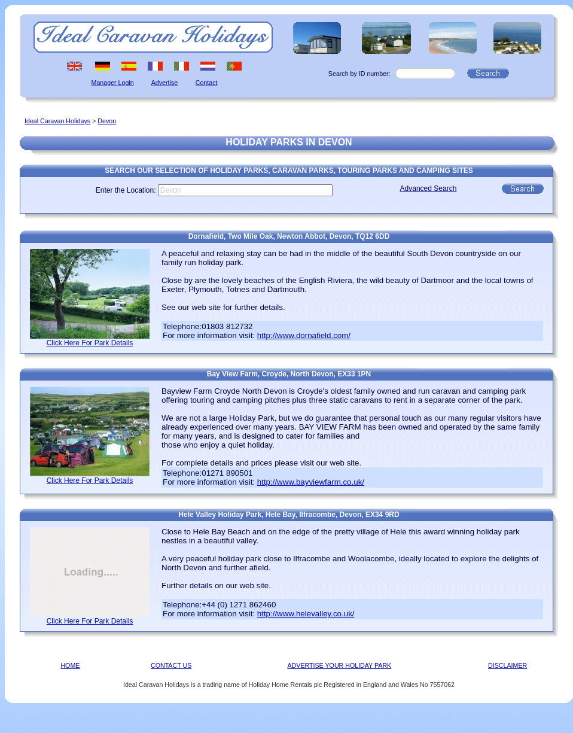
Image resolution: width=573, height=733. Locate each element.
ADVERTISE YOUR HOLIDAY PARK (340, 665)
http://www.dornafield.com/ (303, 335)
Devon (106, 120)
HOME (70, 665)
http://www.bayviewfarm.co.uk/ (310, 481)
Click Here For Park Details (90, 343)
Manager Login (113, 82)
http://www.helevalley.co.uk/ (306, 613)
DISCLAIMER (507, 665)
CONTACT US (171, 665)
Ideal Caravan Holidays (57, 120)
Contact (207, 82)
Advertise (164, 82)
